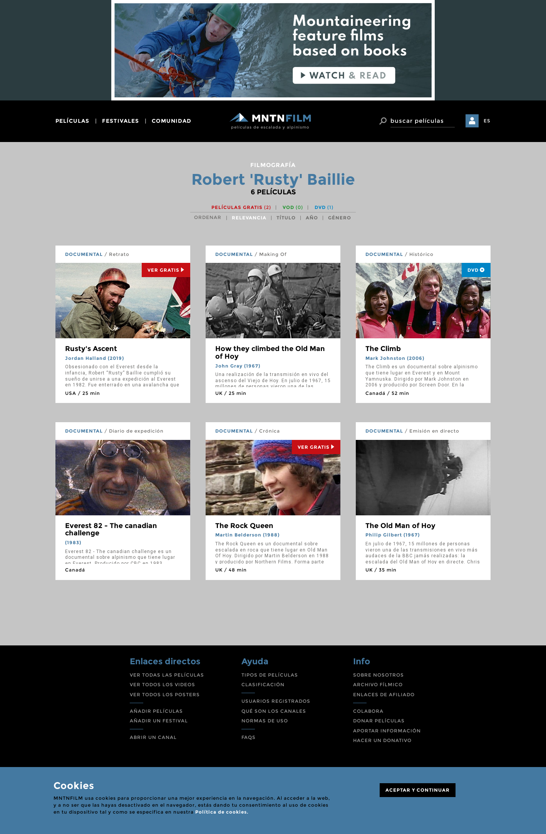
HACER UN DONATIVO (382, 740)
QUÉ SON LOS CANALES (273, 711)
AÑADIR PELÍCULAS (156, 711)
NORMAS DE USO (264, 721)
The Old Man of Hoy (400, 525)
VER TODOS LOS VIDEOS (162, 684)
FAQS (248, 737)
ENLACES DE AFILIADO (384, 694)
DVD (324, 207)
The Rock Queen (244, 525)
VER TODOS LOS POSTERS (165, 694)
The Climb (383, 348)
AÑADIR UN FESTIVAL (159, 721)
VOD (293, 207)
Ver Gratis (165, 270)
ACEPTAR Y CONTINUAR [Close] (417, 790)
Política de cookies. (221, 812)
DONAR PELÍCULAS (379, 721)
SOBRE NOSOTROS (378, 675)
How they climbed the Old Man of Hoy (270, 352)
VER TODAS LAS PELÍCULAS (167, 675)
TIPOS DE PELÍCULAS (269, 675)
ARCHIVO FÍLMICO (378, 684)
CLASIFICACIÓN (263, 684)
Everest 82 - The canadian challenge (111, 529)
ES (487, 121)
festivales (120, 120)
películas (72, 120)
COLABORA (368, 711)
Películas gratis (241, 207)
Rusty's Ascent (91, 348)
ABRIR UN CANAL (153, 737)
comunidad (171, 120)
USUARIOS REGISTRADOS (275, 701)
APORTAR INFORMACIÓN (387, 731)
